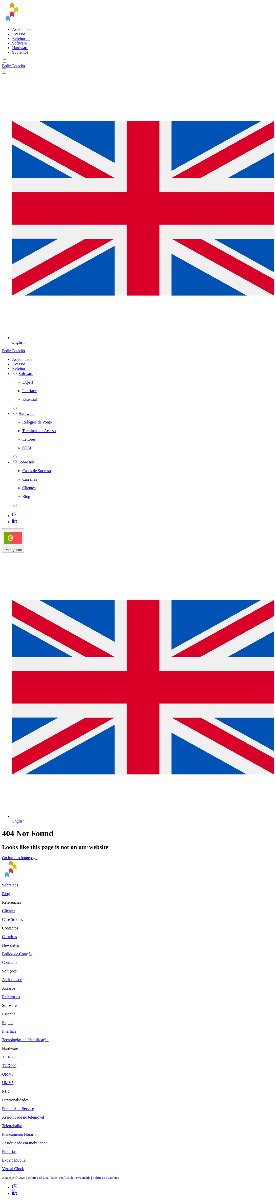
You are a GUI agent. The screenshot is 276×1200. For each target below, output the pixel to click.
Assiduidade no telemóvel (23, 1117)
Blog (6, 894)
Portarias (9, 1151)
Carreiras (9, 937)
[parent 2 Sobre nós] (15, 505)
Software (19, 43)
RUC (6, 1091)
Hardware (20, 48)
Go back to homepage (19, 858)
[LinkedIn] (14, 522)
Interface (9, 1031)
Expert (7, 1022)
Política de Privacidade (74, 1178)
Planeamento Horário (19, 1134)
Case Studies (12, 919)
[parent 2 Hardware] (15, 456)
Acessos (18, 34)
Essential (9, 1014)
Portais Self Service (18, 1108)
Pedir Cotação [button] (13, 66)
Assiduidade (22, 29)
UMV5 (7, 1083)
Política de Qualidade (42, 1178)
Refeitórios (21, 38)
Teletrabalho (12, 1126)
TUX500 (9, 1057)
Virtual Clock (13, 1169)
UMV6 (7, 1074)
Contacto (9, 962)
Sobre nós (20, 52)
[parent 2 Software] (15, 408)
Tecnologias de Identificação (25, 1040)
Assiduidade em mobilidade (24, 1143)
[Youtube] (14, 516)
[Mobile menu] (4, 61)
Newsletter (10, 945)
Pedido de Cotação (17, 954)
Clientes (8, 911)
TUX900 (9, 1065)
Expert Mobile (14, 1160)
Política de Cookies (106, 1178)
